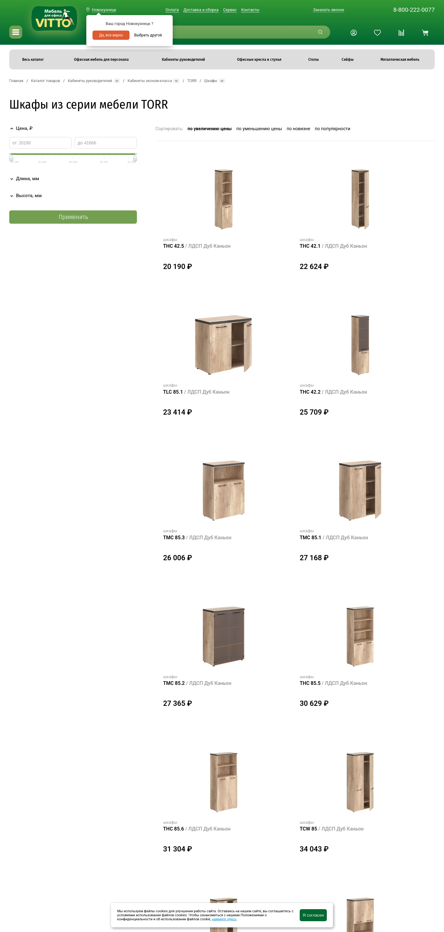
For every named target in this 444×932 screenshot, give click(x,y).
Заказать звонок (328, 9)
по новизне (298, 128)
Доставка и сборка (201, 9)
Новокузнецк (104, 9)
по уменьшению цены (259, 128)
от (14, 142)
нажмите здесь (224, 919)
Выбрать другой (148, 35)
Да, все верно (111, 35)
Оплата (172, 9)
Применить (73, 217)
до (80, 142)
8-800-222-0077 (414, 9)
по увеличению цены (209, 128)
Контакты (250, 9)
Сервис (230, 9)
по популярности (332, 128)
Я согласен (313, 915)
